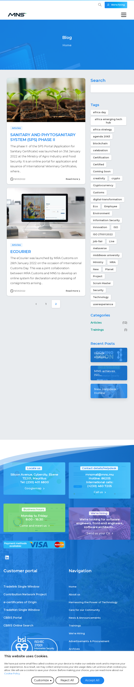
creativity (99, 178)
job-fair (98, 241)
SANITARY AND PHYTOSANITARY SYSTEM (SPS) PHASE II (42, 137)
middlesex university (106, 255)
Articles (96, 322)
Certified (98, 164)
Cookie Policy (12, 673)
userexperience (103, 304)
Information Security (106, 220)
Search (98, 80)
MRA (113, 262)
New (96, 269)
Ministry (98, 262)
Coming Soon (102, 171)
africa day (99, 112)
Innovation (100, 227)
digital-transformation (107, 199)
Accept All (92, 680)
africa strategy (102, 129)
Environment (101, 213)
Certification (101, 157)
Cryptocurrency (103, 185)
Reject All (67, 680)
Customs (98, 192)
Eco (95, 206)
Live (111, 241)
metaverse (100, 248)
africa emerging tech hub (108, 121)
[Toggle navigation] (123, 15)
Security (98, 290)
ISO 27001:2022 (103, 234)
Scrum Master (102, 283)
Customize (41, 680)
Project (97, 276)
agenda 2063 (101, 136)
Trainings (97, 329)
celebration (100, 150)
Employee (110, 206)
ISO (116, 227)
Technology (101, 297)
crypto (115, 178)
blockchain (100, 143)
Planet (109, 269)
